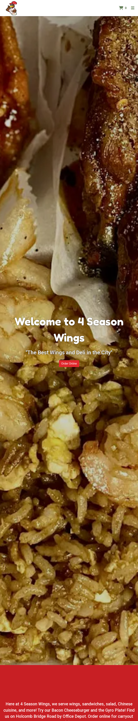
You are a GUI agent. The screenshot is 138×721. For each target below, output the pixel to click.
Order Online (69, 363)
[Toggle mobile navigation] (133, 8)
